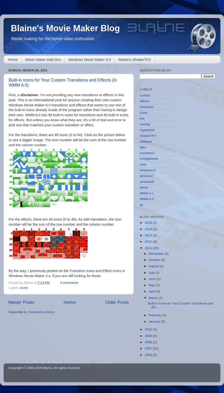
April (152, 291)
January (155, 321)
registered (147, 130)
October (155, 260)
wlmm (144, 187)
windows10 (148, 170)
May (152, 285)
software (146, 141)
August (154, 266)
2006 (149, 355)
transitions (29, 135)
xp (141, 205)
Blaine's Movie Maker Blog (65, 28)
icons (24, 288)
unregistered (149, 158)
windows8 (147, 182)
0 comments (69, 283)
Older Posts (117, 302)
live (142, 118)
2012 (149, 241)
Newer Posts (21, 302)
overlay (145, 124)
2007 (149, 348)
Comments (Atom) (41, 312)
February (156, 315)
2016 (149, 222)
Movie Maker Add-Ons (43, 59)
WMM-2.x (147, 193)
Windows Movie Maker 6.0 (89, 59)
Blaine (47, 368)
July (152, 272)
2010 (149, 329)
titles (143, 147)
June (153, 279)
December (157, 253)
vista (143, 164)
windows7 (147, 176)
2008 (149, 342)
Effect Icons (112, 271)
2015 (149, 229)
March (153, 298)
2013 (149, 235)
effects (26, 219)
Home (13, 59)
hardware (146, 107)
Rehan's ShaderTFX (134, 59)
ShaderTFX (148, 136)
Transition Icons (82, 271)
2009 (149, 336)
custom (145, 95)
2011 (149, 248)
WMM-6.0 (147, 199)
